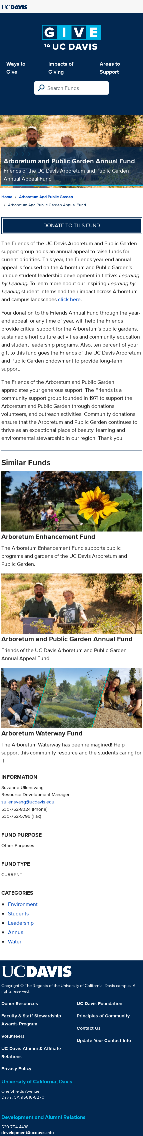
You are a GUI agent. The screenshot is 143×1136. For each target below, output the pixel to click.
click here (69, 299)
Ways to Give (15, 68)
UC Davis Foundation (99, 1003)
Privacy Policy (16, 1068)
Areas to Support (110, 68)
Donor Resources (19, 1003)
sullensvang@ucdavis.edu (27, 801)
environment (23, 904)
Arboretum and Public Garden (46, 197)
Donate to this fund (71, 225)
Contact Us (89, 1028)
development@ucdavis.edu (27, 1132)
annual (16, 932)
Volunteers (13, 1036)
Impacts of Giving (60, 68)
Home (6, 197)
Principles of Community (103, 1015)
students (18, 913)
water (14, 941)
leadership (21, 923)
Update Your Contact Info (104, 1040)
